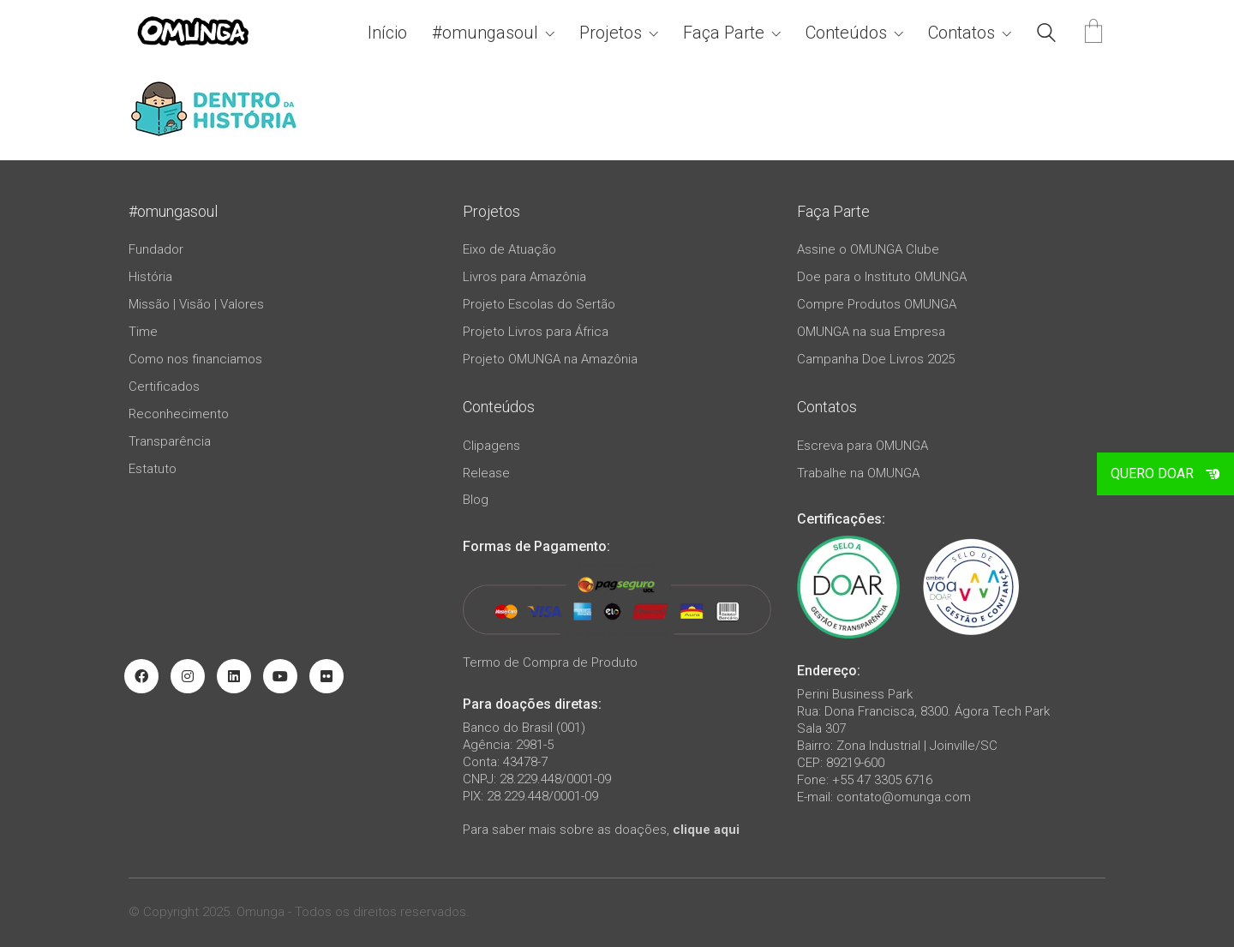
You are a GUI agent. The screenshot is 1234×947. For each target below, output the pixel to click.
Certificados (164, 386)
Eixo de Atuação (509, 249)
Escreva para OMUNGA (862, 445)
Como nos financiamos (195, 359)
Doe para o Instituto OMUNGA (882, 277)
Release (486, 473)
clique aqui (706, 829)
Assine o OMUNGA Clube (868, 249)
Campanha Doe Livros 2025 (876, 359)
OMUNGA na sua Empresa (871, 331)
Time (143, 331)
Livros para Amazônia (524, 277)
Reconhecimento (179, 414)
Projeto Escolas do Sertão (539, 304)
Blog (475, 499)
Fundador (156, 249)
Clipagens (491, 445)
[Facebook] (141, 676)
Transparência (170, 441)
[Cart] (1093, 33)
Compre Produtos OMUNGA (876, 304)
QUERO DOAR (1166, 473)
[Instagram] (188, 676)
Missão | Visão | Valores (196, 304)
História (150, 277)
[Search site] (1046, 35)
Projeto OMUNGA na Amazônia (550, 359)
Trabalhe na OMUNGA (858, 473)
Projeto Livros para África (535, 331)
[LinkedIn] (234, 676)
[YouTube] (280, 676)
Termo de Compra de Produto (550, 662)
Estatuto (153, 468)
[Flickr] (326, 676)
